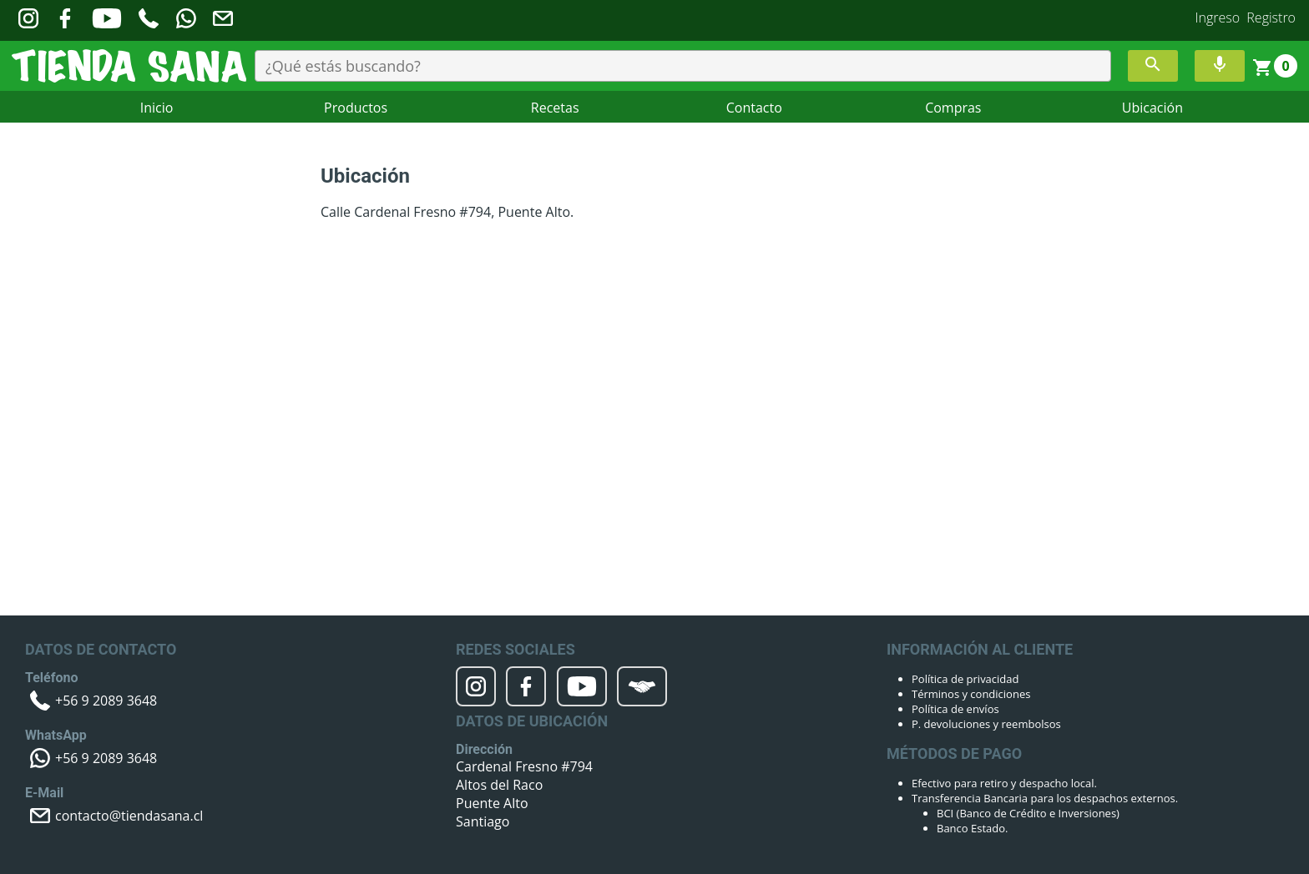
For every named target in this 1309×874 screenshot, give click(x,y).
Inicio (157, 107)
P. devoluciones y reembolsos (986, 723)
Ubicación (1152, 107)
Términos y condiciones (971, 693)
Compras (953, 107)
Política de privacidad (965, 678)
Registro (1271, 17)
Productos (355, 107)
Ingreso (1218, 17)
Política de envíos (955, 708)
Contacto (754, 107)
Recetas (555, 107)
